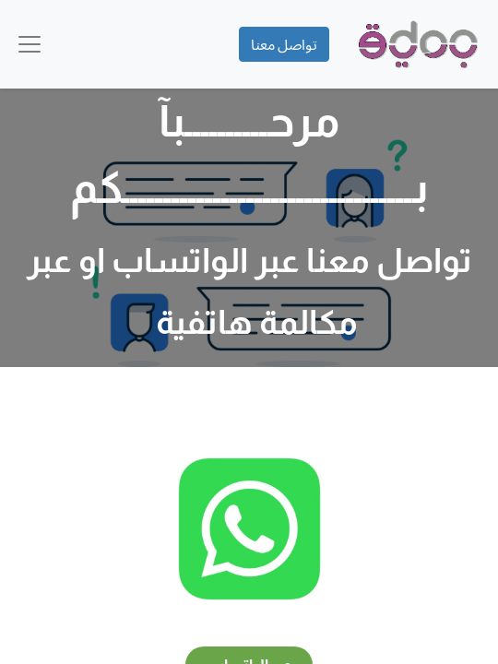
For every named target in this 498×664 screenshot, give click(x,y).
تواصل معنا (284, 44)
